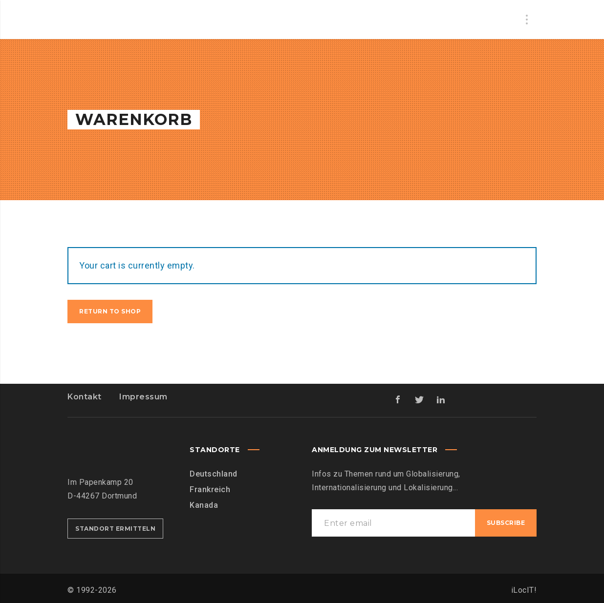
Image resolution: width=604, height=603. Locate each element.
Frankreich (210, 489)
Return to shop (110, 311)
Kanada (204, 505)
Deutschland (213, 473)
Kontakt (84, 396)
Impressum (143, 396)
